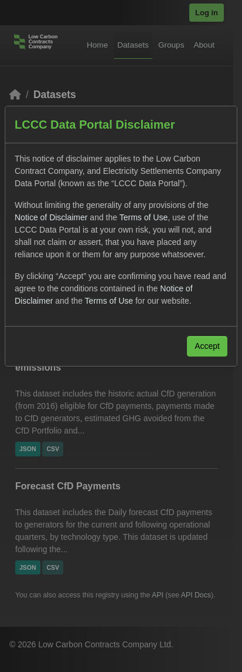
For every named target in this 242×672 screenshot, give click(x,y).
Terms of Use (144, 217)
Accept (207, 346)
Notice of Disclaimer (51, 217)
